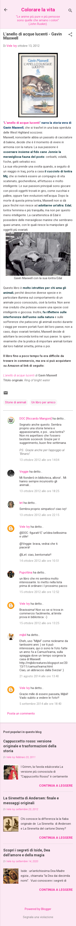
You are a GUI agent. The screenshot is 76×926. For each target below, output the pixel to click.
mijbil (22, 635)
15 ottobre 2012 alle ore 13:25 (39, 623)
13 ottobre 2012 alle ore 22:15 (39, 515)
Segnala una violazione (38, 917)
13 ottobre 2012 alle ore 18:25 (39, 491)
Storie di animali (15, 402)
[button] (70, 35)
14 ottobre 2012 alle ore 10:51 (39, 561)
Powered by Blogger (38, 909)
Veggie (24, 471)
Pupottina (25, 572)
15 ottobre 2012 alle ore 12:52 (39, 592)
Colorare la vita (38, 10)
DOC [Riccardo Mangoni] (35, 418)
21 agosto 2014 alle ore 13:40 (39, 676)
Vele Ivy (24, 527)
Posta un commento (21, 713)
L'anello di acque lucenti (22, 123)
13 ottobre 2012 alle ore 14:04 (39, 460)
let (21, 503)
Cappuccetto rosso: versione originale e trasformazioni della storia (29, 746)
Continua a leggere (56, 785)
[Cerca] (70, 11)
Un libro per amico (43, 402)
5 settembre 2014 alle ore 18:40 (40, 704)
